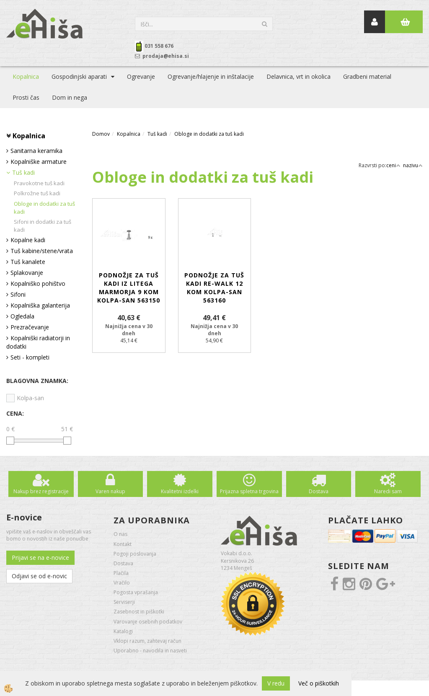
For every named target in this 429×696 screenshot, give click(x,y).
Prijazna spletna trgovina (249, 491)
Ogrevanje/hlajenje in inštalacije (211, 76)
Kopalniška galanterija (40, 305)
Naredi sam (388, 491)
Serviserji (124, 601)
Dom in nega (69, 97)
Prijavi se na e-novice (40, 557)
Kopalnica (26, 76)
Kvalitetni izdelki (180, 491)
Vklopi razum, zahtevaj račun (147, 640)
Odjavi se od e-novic (39, 576)
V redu (275, 683)
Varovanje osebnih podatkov (148, 621)
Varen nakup (110, 491)
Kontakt (123, 544)
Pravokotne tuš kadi (39, 183)
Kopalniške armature (38, 162)
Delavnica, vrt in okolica (298, 76)
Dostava (318, 491)
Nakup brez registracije (41, 491)
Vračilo (122, 582)
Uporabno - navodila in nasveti (150, 650)
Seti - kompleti (29, 357)
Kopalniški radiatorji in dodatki (38, 342)
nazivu (413, 165)
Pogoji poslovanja (135, 553)
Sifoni (18, 294)
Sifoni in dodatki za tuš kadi (42, 225)
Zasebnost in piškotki (139, 611)
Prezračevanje (29, 327)
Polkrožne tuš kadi (37, 193)
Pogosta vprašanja (136, 592)
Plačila (121, 573)
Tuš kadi (23, 172)
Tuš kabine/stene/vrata (41, 251)
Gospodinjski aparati (79, 76)
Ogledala (22, 316)
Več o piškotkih (318, 683)
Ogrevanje (141, 76)
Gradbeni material (367, 76)
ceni (393, 165)
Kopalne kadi (27, 240)
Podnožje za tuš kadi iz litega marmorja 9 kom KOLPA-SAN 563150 (128, 287)
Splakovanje (26, 273)
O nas (120, 534)
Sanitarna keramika (36, 151)
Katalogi (123, 631)
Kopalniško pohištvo (37, 283)
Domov (101, 133)
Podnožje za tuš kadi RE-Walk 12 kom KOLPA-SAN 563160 (214, 287)
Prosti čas (26, 97)
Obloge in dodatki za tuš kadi (44, 207)
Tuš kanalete (27, 262)
